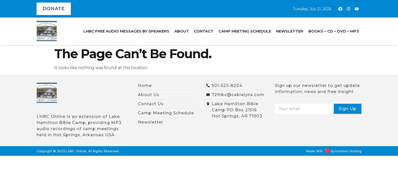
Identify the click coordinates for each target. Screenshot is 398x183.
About (181, 31)
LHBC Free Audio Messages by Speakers (126, 31)
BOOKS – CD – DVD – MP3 (333, 31)
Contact (203, 31)
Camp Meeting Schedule (245, 31)
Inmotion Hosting (348, 151)
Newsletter (289, 31)
